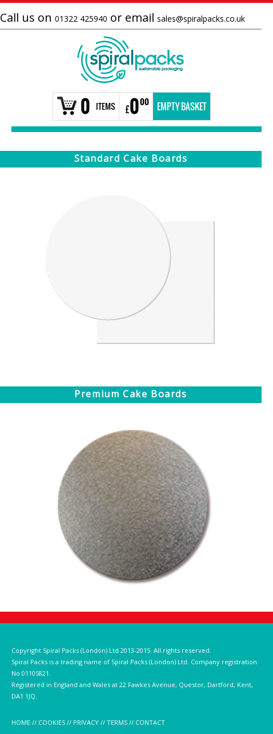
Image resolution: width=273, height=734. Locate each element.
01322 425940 (81, 18)
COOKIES (51, 722)
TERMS (117, 722)
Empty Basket (182, 106)
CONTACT (150, 722)
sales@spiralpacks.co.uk (201, 18)
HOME (20, 722)
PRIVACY (86, 722)
